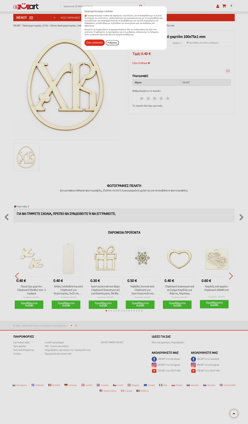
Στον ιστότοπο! (94, 42)
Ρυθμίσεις (112, 42)
